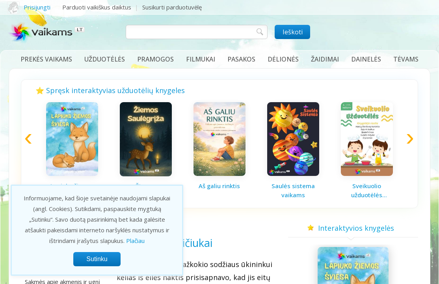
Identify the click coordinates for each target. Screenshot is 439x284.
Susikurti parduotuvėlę (172, 7)
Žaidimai (325, 59)
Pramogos (155, 59)
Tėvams (406, 59)
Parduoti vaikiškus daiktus (96, 7)
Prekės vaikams (46, 59)
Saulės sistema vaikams (293, 190)
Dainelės (366, 59)
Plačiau (135, 241)
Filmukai (200, 59)
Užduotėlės (104, 59)
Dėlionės (283, 59)
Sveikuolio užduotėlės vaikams (366, 190)
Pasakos (241, 59)
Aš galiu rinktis (219, 186)
